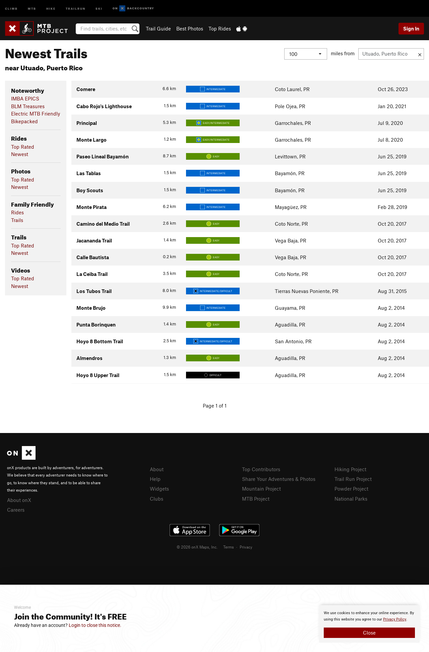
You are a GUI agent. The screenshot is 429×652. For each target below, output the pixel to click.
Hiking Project (350, 469)
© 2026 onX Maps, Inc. (197, 547)
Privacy (246, 547)
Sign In (411, 28)
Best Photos (189, 28)
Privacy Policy (394, 619)
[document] (369, 624)
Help (155, 479)
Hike (51, 8)
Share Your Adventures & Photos (278, 479)
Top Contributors (261, 469)
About (157, 469)
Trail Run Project (353, 479)
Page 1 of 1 (215, 406)
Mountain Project (261, 489)
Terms (228, 547)
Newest (19, 154)
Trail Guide (158, 28)
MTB (32, 8)
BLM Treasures (28, 106)
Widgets (159, 489)
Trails (17, 220)
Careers (15, 510)
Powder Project (351, 489)
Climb (11, 8)
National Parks (350, 499)
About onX (19, 500)
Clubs (156, 499)
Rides (17, 212)
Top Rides (219, 28)
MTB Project (255, 499)
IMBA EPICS (25, 98)
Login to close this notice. (95, 625)
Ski (99, 8)
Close (369, 633)
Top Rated (22, 147)
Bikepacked (24, 121)
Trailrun (75, 8)
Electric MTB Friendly (35, 114)
